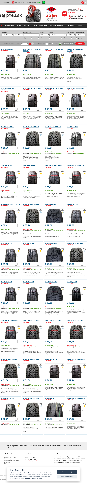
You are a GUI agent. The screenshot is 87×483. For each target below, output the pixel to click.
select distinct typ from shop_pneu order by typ (18, 35)
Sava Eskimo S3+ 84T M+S (31, 398)
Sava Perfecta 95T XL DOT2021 (10, 204)
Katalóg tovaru (9, 25)
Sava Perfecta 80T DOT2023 (53, 165)
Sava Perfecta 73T (28, 243)
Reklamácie (7, 462)
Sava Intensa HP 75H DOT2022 (54, 88)
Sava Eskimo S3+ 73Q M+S (31, 204)
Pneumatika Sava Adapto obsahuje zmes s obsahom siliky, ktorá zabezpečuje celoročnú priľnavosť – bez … (76, 311)
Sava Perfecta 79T (6, 243)
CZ (79, 2)
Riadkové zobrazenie (9, 43)
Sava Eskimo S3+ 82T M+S (75, 243)
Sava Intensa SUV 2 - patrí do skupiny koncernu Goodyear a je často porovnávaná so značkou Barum (32, 79)
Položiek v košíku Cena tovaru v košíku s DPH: (75, 9)
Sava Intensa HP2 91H (51, 398)
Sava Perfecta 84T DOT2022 (75, 88)
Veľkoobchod (70, 25)
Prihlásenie (6, 2)
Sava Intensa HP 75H (51, 359)
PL (85, 2)
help (31, 33)
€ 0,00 (71, 12)
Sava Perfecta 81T (6, 282)
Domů (1, 25)
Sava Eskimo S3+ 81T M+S (31, 359)
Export (56, 43)
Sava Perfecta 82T (28, 282)
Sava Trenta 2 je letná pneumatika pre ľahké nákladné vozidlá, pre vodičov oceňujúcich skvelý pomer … (54, 79)
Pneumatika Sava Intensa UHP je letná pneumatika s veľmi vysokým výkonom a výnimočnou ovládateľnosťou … (9, 118)
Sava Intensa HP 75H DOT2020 (32, 88)
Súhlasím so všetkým (67, 472)
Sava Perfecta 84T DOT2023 (9, 320)
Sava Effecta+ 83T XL (7, 127)
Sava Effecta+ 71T (72, 127)
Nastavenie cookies (66, 476)
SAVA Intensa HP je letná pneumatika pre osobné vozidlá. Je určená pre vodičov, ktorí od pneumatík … (10, 79)
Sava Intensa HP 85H (29, 165)
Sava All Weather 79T (51, 282)
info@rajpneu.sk (32, 461)
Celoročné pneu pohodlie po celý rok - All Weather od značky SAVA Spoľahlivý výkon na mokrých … (54, 235)
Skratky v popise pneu (40, 25)
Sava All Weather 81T (51, 204)
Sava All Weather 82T (51, 243)
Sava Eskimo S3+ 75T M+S (31, 127)
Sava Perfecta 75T (6, 165)
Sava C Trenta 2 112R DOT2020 (54, 49)
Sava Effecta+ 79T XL (7, 398)
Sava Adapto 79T (72, 282)
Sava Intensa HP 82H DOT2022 (10, 49)
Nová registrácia (19, 2)
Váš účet (26, 25)
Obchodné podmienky (10, 457)
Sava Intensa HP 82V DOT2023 (76, 398)
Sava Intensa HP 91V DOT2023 (76, 359)
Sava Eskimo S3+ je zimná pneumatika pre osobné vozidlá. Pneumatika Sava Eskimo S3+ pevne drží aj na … (76, 79)
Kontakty (80, 25)
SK (82, 2)
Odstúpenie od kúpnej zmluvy (11, 460)
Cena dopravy (7, 459)
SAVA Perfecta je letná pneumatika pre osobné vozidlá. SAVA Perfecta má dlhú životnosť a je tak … (75, 117)
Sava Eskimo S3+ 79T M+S (31, 320)
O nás (19, 25)
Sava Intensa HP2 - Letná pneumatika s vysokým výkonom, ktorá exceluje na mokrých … (54, 429)
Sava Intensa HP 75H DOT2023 (76, 165)
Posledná (51, 438)
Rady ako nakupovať (56, 25)
